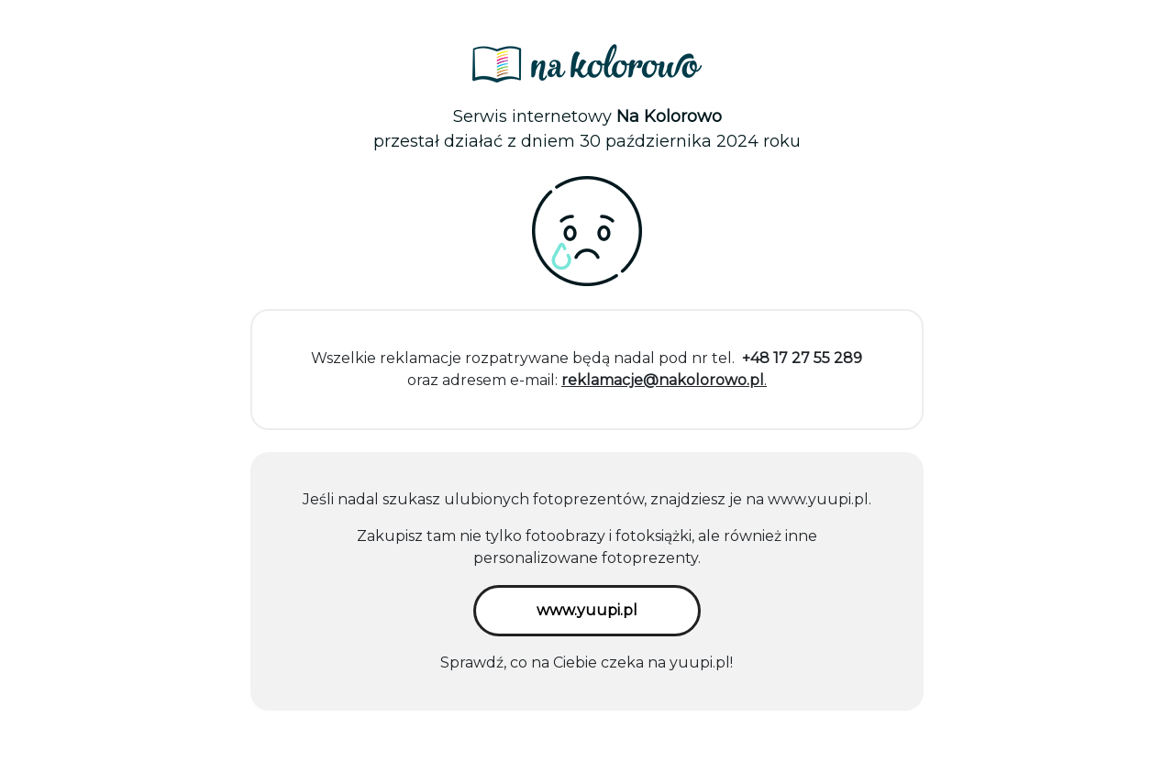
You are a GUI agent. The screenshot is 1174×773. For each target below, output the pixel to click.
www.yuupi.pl (818, 499)
